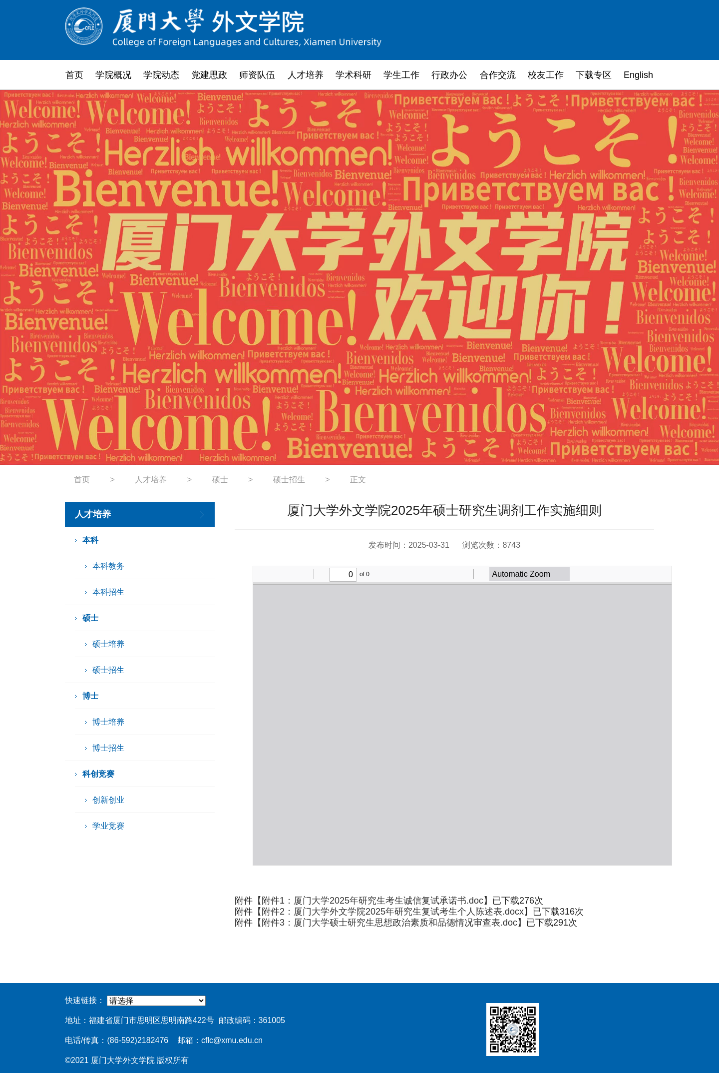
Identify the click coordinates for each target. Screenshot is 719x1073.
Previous (78, 277)
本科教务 (108, 566)
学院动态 (161, 75)
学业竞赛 (108, 826)
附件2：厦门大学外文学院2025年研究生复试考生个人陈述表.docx (393, 912)
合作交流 (498, 75)
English (638, 75)
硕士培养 (108, 644)
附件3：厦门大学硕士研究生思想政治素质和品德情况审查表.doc (389, 923)
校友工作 (546, 75)
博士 (90, 696)
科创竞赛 (98, 774)
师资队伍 (257, 75)
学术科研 (353, 75)
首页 (74, 75)
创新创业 (108, 800)
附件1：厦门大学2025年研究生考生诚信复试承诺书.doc (372, 901)
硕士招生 (289, 479)
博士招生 (108, 748)
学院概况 (113, 75)
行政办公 (449, 75)
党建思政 (209, 75)
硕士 (220, 479)
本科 (90, 540)
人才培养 (306, 75)
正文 (358, 479)
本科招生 (108, 592)
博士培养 (108, 722)
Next (640, 277)
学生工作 (401, 75)
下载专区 (594, 75)
